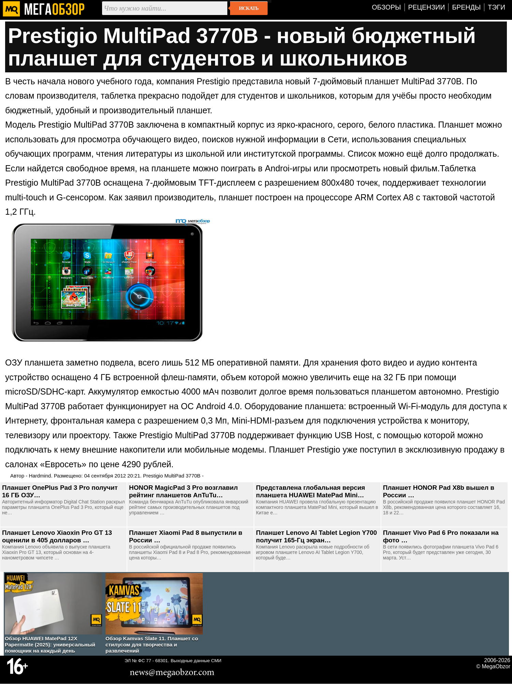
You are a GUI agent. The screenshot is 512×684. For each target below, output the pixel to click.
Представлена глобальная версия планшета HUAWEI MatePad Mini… (310, 491)
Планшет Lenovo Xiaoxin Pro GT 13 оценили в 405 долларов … (57, 536)
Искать (248, 8)
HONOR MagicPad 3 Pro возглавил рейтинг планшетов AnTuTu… (183, 491)
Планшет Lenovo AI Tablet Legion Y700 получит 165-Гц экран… (316, 536)
